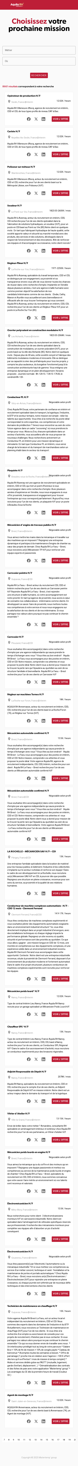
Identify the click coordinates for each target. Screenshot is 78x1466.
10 (18, 1440)
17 (58, 1440)
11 (24, 1440)
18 (64, 1440)
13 (35, 1440)
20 (75, 1440)
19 (69, 1440)
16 (52, 1440)
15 (47, 1440)
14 (41, 1440)
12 (30, 1440)
